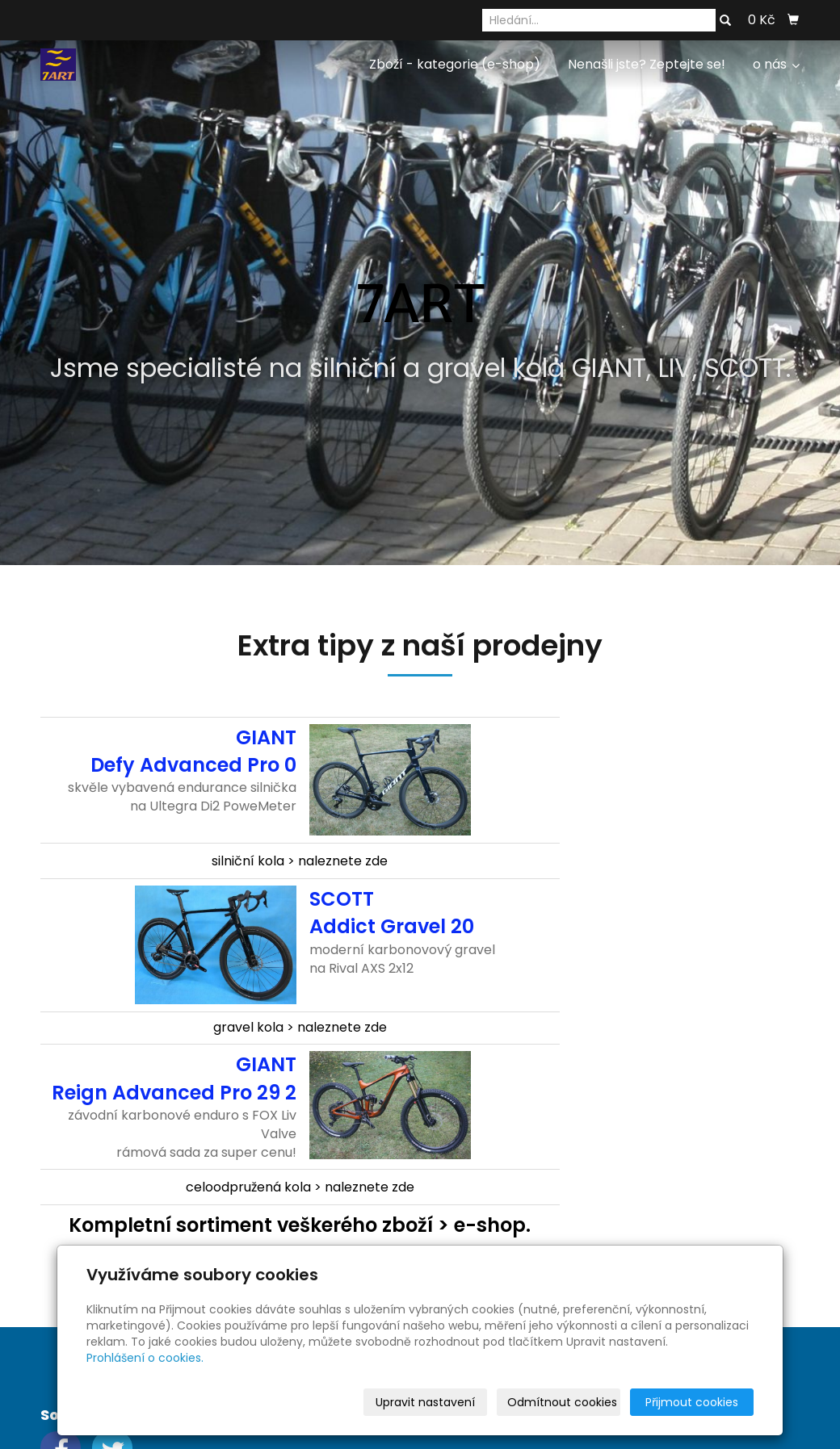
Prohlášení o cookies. (145, 1358)
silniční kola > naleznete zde (300, 861)
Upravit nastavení (425, 1402)
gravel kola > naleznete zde (300, 1027)
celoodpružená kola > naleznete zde (300, 1187)
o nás (776, 64)
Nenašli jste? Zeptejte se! (646, 64)
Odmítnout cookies (562, 1402)
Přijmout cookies (691, 1402)
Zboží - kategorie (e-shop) (454, 64)
